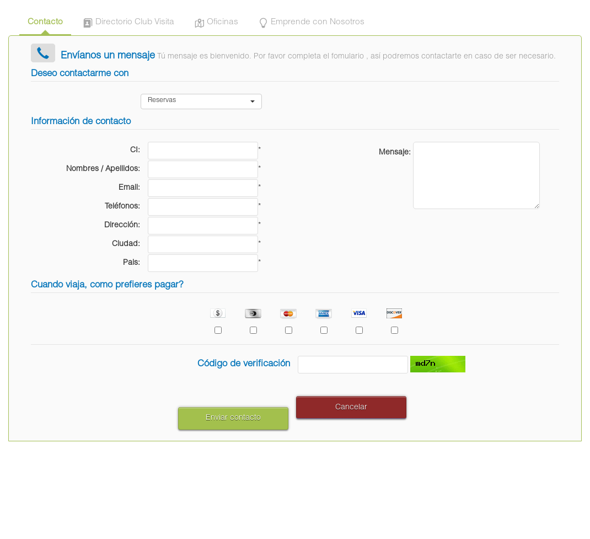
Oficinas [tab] (215, 23)
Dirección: (122, 226)
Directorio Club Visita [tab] (127, 23)
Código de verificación (243, 364)
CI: (135, 150)
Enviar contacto (233, 418)
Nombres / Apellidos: (103, 169)
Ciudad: (126, 244)
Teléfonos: (122, 207)
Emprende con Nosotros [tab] (310, 23)
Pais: (131, 263)
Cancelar (351, 408)
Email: (129, 188)
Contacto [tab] (45, 22)
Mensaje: (395, 153)
